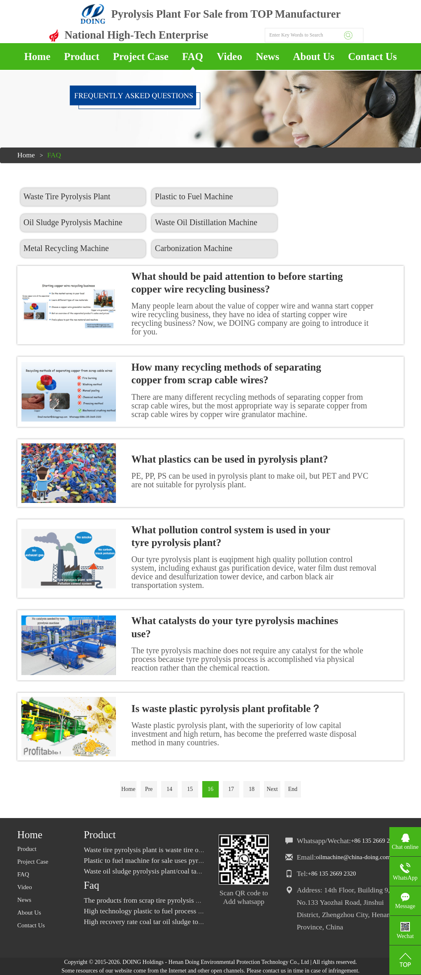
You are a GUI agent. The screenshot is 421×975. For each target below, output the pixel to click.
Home (37, 56)
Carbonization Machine (192, 248)
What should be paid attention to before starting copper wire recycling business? (237, 283)
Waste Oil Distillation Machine (204, 222)
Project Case (141, 56)
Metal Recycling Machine (66, 248)
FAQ (192, 56)
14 (169, 789)
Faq (91, 885)
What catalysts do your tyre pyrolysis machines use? (235, 627)
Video (229, 56)
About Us (313, 56)
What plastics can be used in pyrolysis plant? (230, 459)
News (267, 56)
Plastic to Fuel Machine (192, 196)
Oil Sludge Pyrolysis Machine (73, 222)
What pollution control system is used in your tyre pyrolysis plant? (231, 536)
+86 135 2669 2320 (375, 840)
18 (251, 789)
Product (81, 56)
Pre (149, 789)
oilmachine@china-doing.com (353, 857)
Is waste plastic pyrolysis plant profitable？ (226, 708)
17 (231, 789)
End (293, 789)
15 (190, 789)
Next (272, 789)
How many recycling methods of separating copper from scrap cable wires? (226, 373)
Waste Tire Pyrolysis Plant (66, 196)
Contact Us (372, 56)
